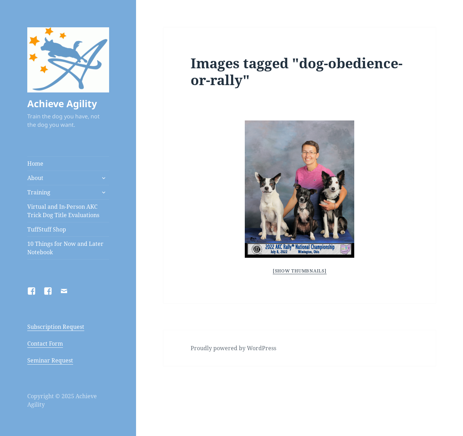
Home (35, 163)
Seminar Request (50, 360)
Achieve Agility (62, 103)
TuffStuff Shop (46, 229)
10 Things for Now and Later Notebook (65, 248)
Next (390, 187)
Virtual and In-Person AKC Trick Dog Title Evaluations (63, 211)
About (35, 178)
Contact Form (45, 343)
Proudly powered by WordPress (233, 348)
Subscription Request (55, 327)
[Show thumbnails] (300, 271)
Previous (205, 187)
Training (38, 192)
